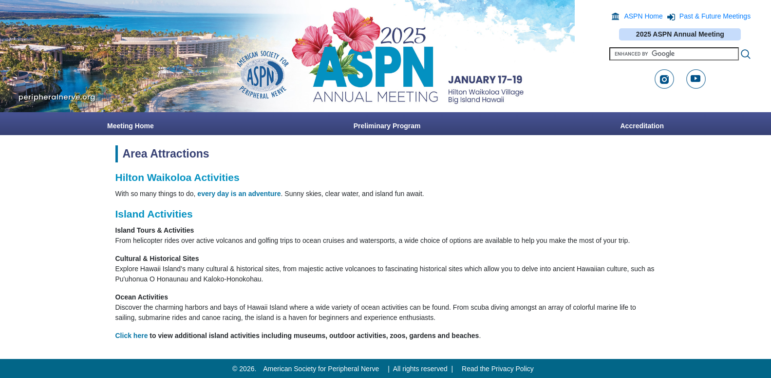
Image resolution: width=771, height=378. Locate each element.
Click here (131, 335)
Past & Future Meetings (715, 16)
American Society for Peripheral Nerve (321, 369)
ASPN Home (643, 16)
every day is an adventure (239, 194)
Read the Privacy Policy (498, 369)
